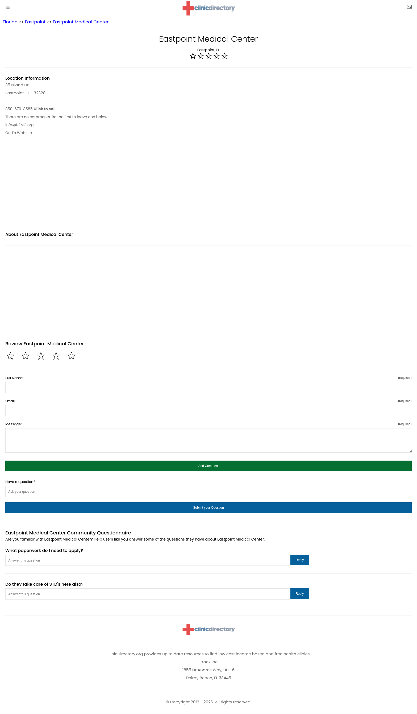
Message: (208, 424)
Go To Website (18, 132)
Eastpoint (35, 22)
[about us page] (409, 8)
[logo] (208, 8)
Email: (208, 400)
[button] (208, 466)
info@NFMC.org (19, 125)
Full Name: (208, 377)
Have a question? (20, 481)
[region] (208, 187)
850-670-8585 (30, 109)
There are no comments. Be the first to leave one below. (56, 117)
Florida (10, 22)
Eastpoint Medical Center (81, 22)
